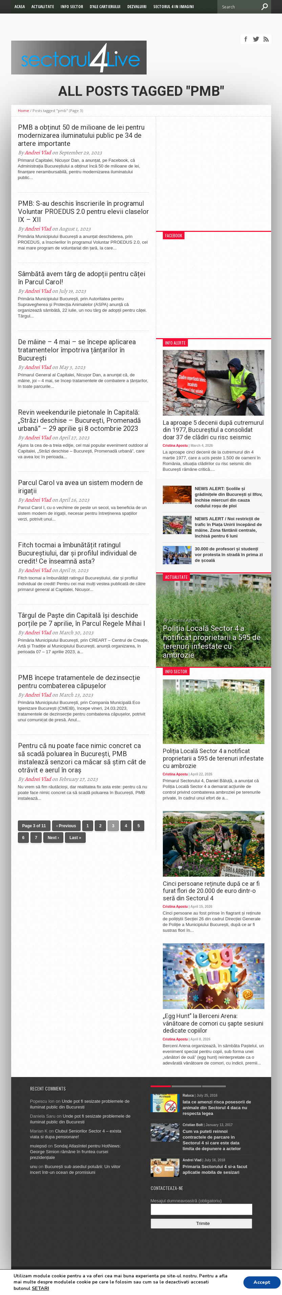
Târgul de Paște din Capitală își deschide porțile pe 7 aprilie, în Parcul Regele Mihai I (81, 619)
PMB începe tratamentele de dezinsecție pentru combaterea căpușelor (79, 682)
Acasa (20, 6)
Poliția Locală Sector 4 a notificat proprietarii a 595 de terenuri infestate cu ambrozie (213, 758)
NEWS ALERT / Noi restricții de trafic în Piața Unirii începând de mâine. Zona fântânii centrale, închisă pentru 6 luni (228, 527)
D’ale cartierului (105, 6)
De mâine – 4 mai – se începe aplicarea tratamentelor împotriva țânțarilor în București (77, 350)
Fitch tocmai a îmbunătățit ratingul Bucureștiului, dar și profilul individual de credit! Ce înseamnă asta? (77, 553)
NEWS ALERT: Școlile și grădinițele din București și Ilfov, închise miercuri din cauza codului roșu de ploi (229, 497)
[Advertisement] (213, 177)
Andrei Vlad (38, 152)
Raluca (188, 1095)
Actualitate (42, 6)
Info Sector (72, 6)
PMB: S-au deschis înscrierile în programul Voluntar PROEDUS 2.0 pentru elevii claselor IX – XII (83, 211)
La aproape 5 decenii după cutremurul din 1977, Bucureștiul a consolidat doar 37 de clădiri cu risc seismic (213, 430)
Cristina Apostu (175, 445)
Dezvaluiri (137, 6)
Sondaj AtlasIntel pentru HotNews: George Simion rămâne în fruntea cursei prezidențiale (75, 1151)
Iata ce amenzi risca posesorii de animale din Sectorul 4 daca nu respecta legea (217, 1107)
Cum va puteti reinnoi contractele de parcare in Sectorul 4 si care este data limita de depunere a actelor (212, 1140)
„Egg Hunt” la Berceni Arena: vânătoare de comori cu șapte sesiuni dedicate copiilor (213, 1023)
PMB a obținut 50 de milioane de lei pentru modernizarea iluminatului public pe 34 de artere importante (81, 135)
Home (23, 110)
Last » (75, 837)
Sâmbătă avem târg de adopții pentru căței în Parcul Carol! (81, 278)
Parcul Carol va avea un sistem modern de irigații (80, 487)
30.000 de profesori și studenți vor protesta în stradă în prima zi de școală (229, 554)
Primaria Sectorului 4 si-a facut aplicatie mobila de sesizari (215, 1169)
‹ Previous (66, 826)
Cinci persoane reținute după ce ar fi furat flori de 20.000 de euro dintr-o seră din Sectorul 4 (211, 891)
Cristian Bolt (193, 1125)
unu (34, 1166)
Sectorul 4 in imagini (173, 6)
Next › (53, 837)
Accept (262, 1282)
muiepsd (38, 1145)
